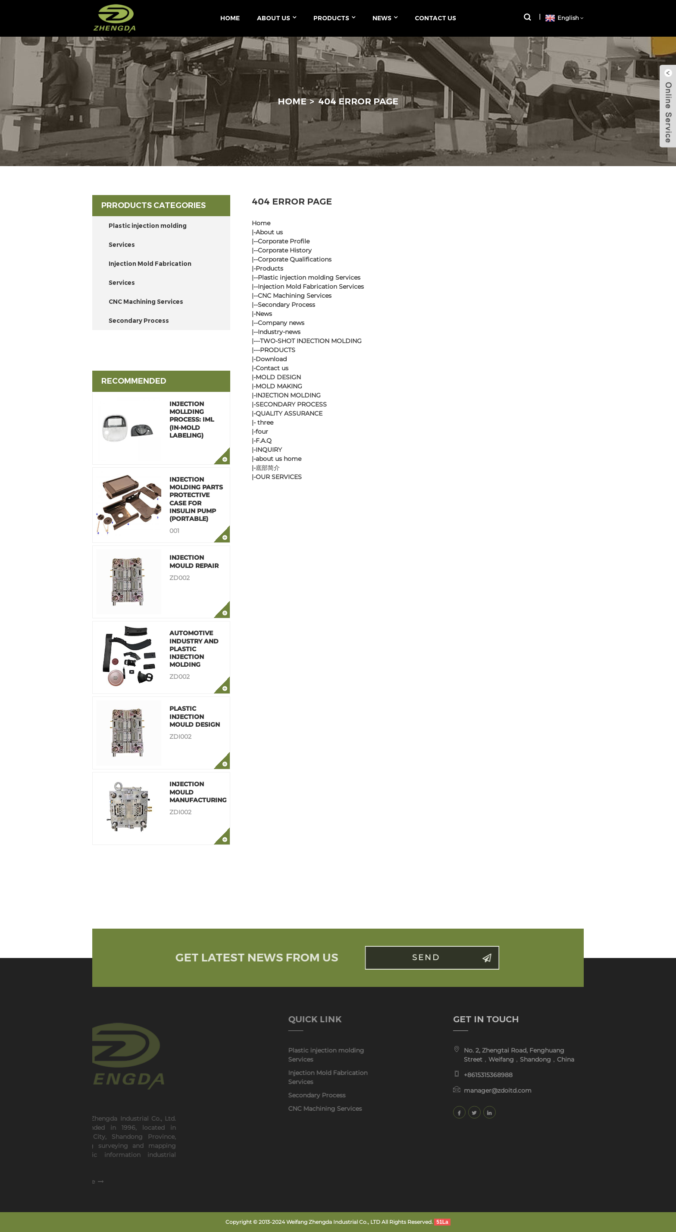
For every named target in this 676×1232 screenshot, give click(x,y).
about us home (278, 459)
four (262, 431)
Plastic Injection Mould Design (194, 716)
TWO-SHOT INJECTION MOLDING (311, 341)
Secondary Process (139, 321)
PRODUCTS (277, 350)
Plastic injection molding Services (148, 235)
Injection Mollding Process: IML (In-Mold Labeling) (191, 419)
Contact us (272, 368)
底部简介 (268, 468)
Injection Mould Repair (194, 561)
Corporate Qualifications (295, 259)
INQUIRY (269, 450)
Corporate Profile (284, 241)
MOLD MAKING (279, 386)
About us (269, 232)
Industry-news (279, 332)
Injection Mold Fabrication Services (150, 273)
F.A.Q (264, 440)
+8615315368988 (472, 1075)
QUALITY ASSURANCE (289, 413)
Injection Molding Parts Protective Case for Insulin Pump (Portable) (196, 499)
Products (269, 268)
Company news (281, 323)
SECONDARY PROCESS (291, 404)
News (264, 314)
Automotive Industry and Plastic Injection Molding (194, 648)
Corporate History (285, 250)
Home (292, 101)
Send (442, 957)
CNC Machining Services (146, 302)
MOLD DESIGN (278, 377)
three (264, 422)
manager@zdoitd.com (482, 1090)
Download (271, 359)
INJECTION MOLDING (288, 395)
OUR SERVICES (279, 477)
